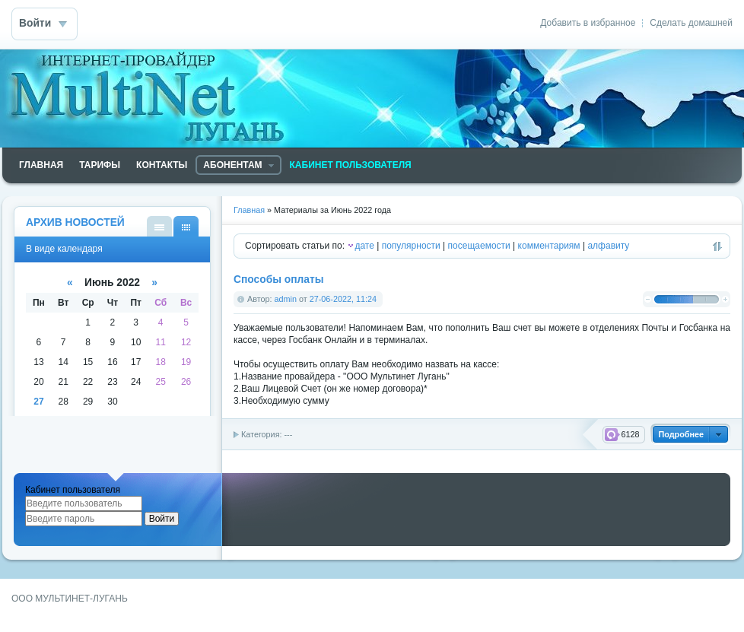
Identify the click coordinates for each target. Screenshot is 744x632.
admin (286, 298)
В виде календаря (186, 226)
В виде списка (159, 226)
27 (38, 401)
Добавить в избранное (587, 22)
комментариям (549, 245)
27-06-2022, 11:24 (343, 298)
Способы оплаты (279, 279)
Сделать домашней (691, 22)
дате (364, 245)
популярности (411, 245)
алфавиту (608, 245)
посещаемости (479, 245)
